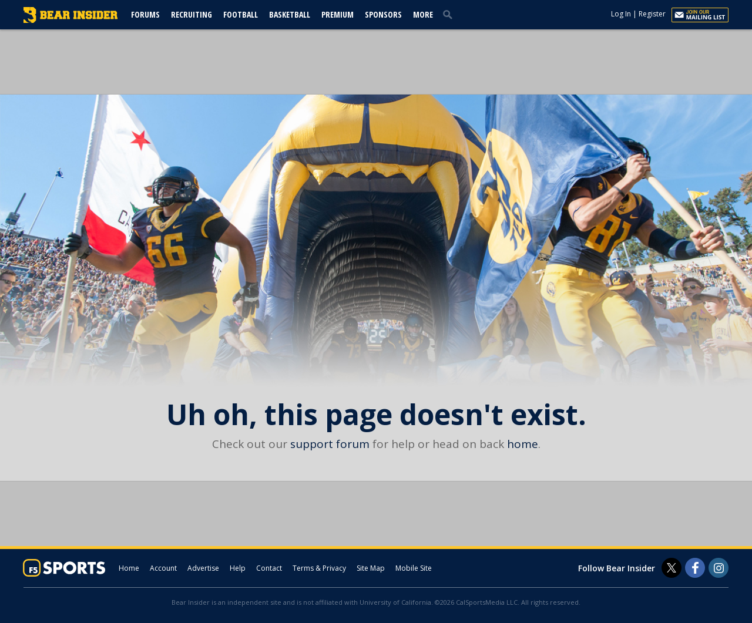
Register (652, 14)
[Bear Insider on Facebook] (695, 568)
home (522, 444)
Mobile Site (413, 568)
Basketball (289, 14)
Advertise (203, 568)
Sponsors (383, 14)
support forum (330, 444)
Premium (337, 14)
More (423, 14)
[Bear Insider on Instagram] (718, 568)
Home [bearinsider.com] (129, 568)
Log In (621, 14)
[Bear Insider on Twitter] (672, 568)
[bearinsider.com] (71, 20)
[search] (450, 14)
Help (238, 568)
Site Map (371, 568)
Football (240, 14)
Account (163, 568)
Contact (269, 568)
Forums (145, 14)
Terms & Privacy (319, 568)
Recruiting (191, 14)
